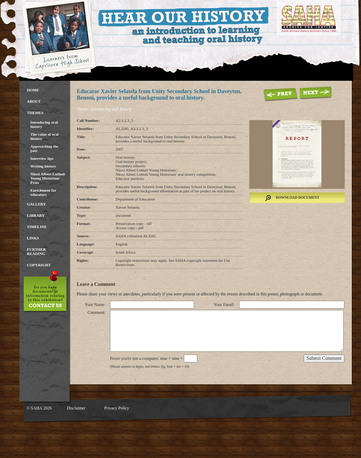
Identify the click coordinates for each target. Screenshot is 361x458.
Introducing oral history (44, 124)
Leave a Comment (96, 284)
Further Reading (36, 251)
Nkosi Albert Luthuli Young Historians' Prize (47, 178)
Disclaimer (76, 408)
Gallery (36, 204)
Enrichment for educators (43, 192)
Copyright (39, 265)
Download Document (297, 197)
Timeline (37, 227)
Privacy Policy (116, 408)
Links (33, 238)
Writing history (43, 166)
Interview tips (41, 158)
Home (33, 90)
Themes (35, 113)
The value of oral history (44, 136)
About (34, 101)
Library (36, 215)
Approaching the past (44, 148)
